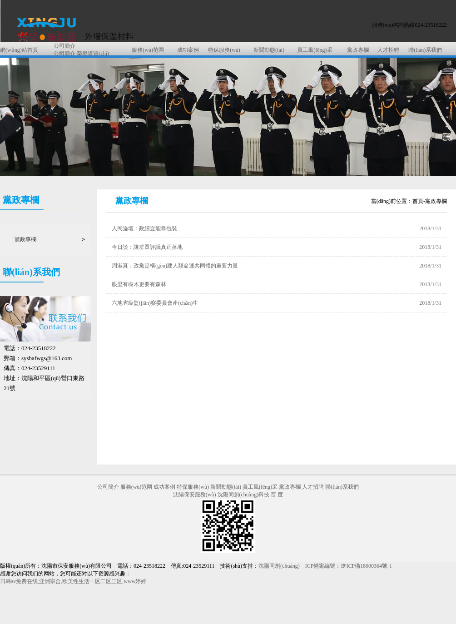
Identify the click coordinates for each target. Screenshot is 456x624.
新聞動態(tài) (268, 50)
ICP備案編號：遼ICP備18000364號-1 (348, 566)
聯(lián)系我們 (425, 50)
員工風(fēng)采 (314, 50)
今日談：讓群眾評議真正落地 (147, 247)
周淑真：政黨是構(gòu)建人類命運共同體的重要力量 (175, 265)
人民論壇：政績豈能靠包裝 (144, 228)
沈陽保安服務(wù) (194, 494)
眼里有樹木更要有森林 (139, 284)
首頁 (417, 201)
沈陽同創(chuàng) (279, 566)
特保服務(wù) (224, 50)
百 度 (277, 494)
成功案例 (188, 50)
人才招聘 (388, 50)
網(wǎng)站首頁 (19, 50)
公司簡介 (64, 46)
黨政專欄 (358, 50)
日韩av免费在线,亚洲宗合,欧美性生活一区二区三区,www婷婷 (73, 581)
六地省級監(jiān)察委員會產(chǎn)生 (155, 303)
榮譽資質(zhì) (93, 53)
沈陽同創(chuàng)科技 (244, 494)
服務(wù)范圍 (148, 50)
